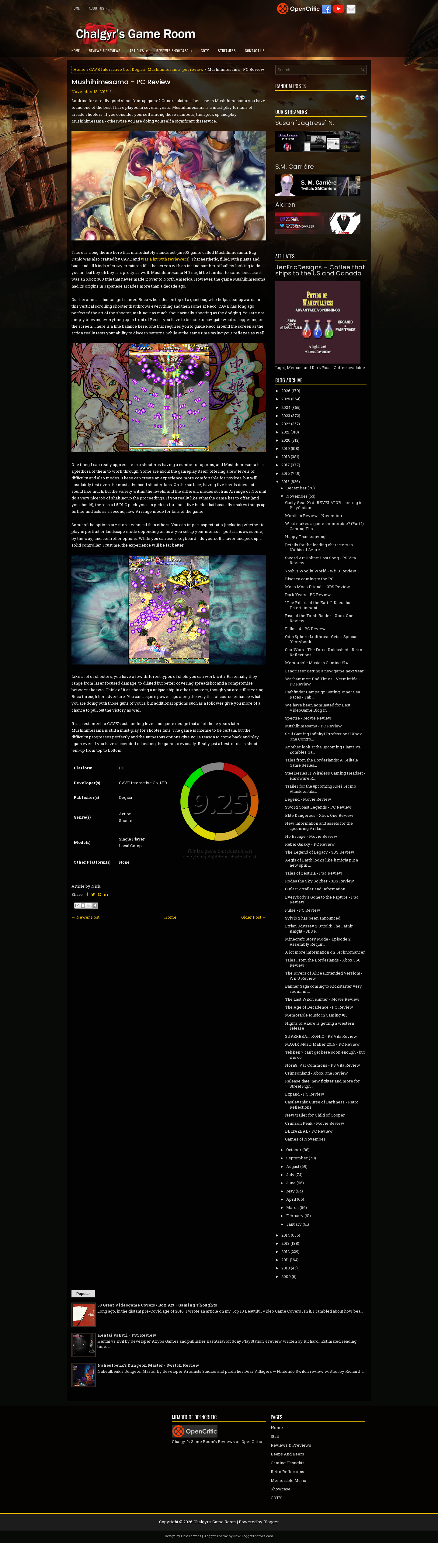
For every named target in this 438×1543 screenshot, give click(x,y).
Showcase (280, 1489)
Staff (275, 1436)
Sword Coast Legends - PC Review (318, 807)
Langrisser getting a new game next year (324, 671)
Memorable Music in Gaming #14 (316, 662)
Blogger (271, 1521)
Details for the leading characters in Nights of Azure (319, 547)
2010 (285, 1268)
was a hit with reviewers (164, 259)
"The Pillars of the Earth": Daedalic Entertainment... (317, 605)
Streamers (227, 50)
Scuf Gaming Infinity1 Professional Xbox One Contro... (323, 736)
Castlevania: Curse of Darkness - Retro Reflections (322, 1104)
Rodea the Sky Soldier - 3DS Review (319, 881)
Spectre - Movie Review (308, 718)
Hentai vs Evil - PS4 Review (126, 1335)
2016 (285, 473)
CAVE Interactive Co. (109, 69)
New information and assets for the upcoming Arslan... (319, 825)
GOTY (205, 50)
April (291, 1199)
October (293, 1149)
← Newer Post (85, 917)
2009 (286, 1276)
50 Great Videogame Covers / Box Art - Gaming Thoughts (157, 1305)
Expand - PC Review (304, 1094)
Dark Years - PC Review (308, 594)
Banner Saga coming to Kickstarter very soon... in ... (323, 988)
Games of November (305, 1139)
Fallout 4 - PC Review (305, 628)
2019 (285, 448)
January (294, 1224)
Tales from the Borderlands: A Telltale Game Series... (321, 762)
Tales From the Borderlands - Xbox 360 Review (322, 962)
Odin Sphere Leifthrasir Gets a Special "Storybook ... (321, 639)
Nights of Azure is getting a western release (319, 1025)
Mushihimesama (164, 69)
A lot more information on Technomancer (325, 952)
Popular (83, 1294)
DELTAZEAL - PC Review (309, 1131)
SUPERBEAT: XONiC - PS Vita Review (321, 1036)
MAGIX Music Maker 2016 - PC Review (322, 1044)
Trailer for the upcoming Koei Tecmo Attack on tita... (320, 788)
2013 (285, 1243)
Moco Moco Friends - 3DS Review (317, 586)
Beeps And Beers (287, 1454)
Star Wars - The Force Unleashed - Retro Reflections (323, 652)
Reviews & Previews (104, 50)
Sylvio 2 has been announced (312, 918)
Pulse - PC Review (302, 910)
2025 (285, 399)
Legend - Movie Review (308, 799)
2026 (285, 390)
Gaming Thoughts (287, 1462)
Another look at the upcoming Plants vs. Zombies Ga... (323, 749)
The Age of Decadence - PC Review (319, 1007)
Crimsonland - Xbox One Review (316, 1073)
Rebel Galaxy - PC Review (310, 844)
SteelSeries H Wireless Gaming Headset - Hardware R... (325, 775)
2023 (285, 415)
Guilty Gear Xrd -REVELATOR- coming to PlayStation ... (324, 505)
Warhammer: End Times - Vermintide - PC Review (322, 681)
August (292, 1166)
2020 (285, 440)
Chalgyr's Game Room (214, 1521)
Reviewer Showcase (176, 48)
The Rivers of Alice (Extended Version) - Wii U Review (324, 975)
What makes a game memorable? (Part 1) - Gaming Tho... (325, 526)
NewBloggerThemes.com (253, 1536)
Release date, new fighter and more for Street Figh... (322, 1083)
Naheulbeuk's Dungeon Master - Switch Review (148, 1365)
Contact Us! (255, 50)
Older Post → (253, 917)
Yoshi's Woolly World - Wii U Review (320, 571)
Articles (141, 48)
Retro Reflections (287, 1471)
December (296, 488)
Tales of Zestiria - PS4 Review (313, 873)
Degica (138, 69)
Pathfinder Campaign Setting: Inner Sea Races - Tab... (322, 694)
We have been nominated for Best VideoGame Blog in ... (317, 707)
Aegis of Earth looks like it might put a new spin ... (321, 862)
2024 (285, 407)
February (295, 1215)
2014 (285, 1235)
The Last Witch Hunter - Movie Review (322, 999)
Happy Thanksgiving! (305, 536)
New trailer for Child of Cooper (315, 1115)
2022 (285, 423)
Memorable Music (288, 1480)
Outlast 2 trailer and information (315, 889)
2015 (285, 481)
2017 (285, 465)
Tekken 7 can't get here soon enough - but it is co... (325, 1054)
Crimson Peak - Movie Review (314, 1123)
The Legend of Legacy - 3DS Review (319, 852)
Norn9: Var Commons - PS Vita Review (322, 1065)
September (297, 1158)
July (290, 1174)
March (292, 1207)
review (197, 69)
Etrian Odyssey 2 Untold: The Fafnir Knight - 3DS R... (319, 928)
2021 (285, 432)
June (291, 1183)
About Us (99, 7)
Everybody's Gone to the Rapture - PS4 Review (322, 899)
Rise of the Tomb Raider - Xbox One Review (319, 618)
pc (184, 69)
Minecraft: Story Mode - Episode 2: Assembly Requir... (318, 941)
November (297, 496)
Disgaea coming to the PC (309, 579)
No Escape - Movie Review (311, 836)
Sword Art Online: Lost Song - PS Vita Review (320, 560)
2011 (285, 1259)
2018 (285, 456)
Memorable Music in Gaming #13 (316, 1015)
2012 (285, 1251)
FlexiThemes (191, 1536)
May (290, 1191)
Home (75, 8)
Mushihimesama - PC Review (120, 82)
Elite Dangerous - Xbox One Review (319, 815)
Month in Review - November (313, 515)
